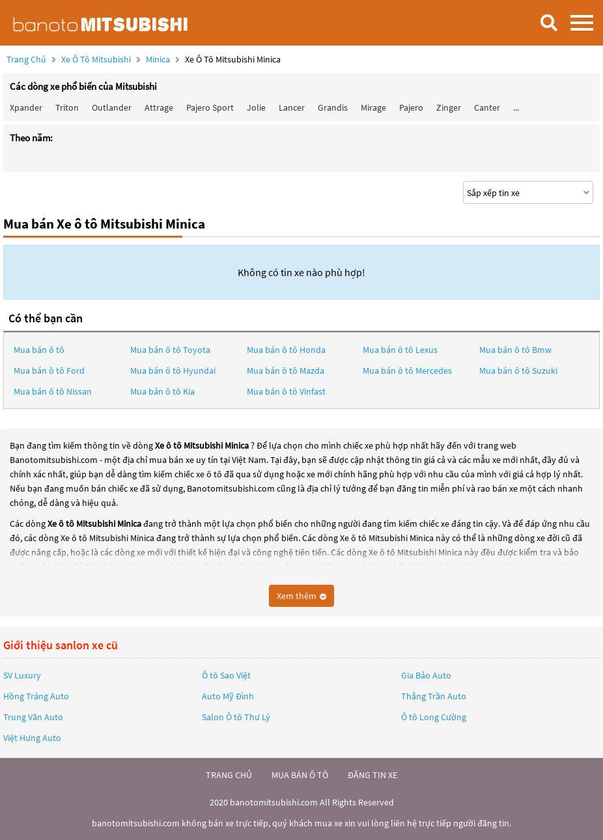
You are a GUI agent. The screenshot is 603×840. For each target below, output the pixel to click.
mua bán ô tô (300, 775)
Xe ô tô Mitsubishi (96, 59)
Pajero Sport (210, 107)
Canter (487, 107)
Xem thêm (301, 596)
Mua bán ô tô (39, 350)
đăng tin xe (372, 775)
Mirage (373, 107)
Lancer (292, 107)
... (516, 107)
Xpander (26, 107)
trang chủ (229, 775)
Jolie (256, 107)
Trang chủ (26, 59)
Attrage (159, 107)
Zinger (448, 107)
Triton (67, 107)
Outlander (112, 107)
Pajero (411, 107)
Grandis (333, 107)
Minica (159, 59)
